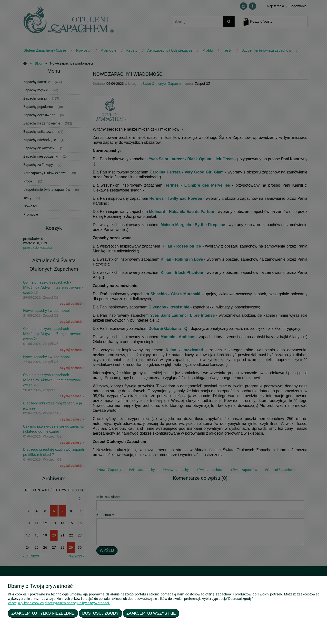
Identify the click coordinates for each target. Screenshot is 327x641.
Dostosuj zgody (100, 613)
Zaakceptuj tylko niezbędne (42, 613)
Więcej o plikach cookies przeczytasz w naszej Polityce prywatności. (59, 603)
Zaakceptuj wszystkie (151, 613)
